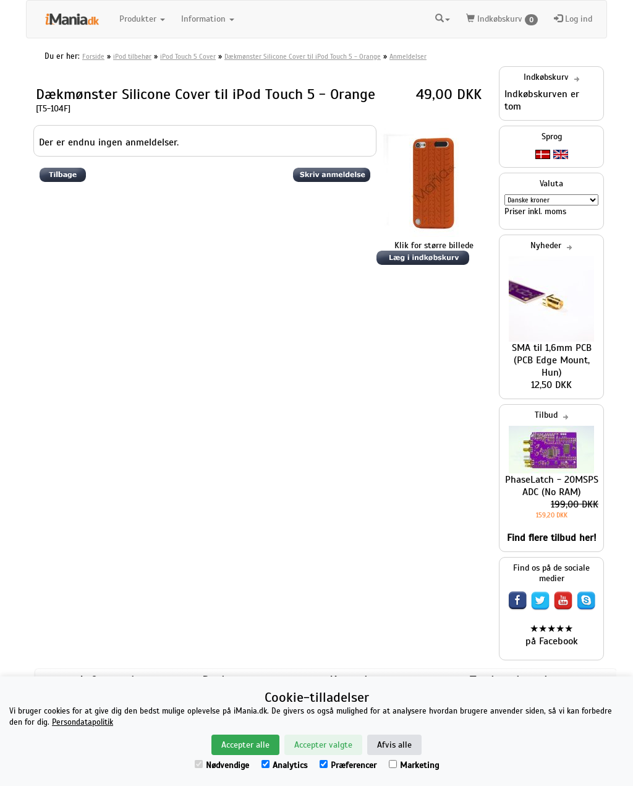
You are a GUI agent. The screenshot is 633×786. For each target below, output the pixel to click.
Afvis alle (394, 745)
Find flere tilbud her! (552, 538)
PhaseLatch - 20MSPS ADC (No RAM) (551, 485)
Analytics (284, 765)
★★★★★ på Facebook (551, 635)
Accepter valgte (323, 745)
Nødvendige (222, 765)
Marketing (414, 765)
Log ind (573, 19)
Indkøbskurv (502, 19)
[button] (442, 17)
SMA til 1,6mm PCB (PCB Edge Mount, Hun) (552, 360)
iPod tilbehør (132, 56)
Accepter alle (245, 745)
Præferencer (348, 765)
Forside (93, 56)
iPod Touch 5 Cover (188, 56)
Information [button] (207, 19)
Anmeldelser (408, 56)
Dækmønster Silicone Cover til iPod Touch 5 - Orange (302, 56)
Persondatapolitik (82, 722)
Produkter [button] (142, 19)
